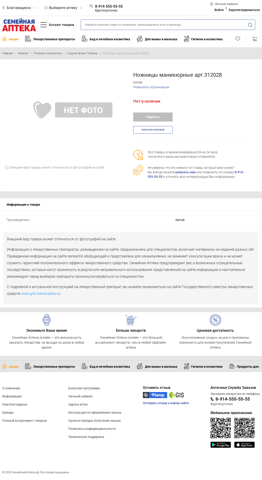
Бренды (8, 412)
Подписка (153, 117)
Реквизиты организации (151, 87)
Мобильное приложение (231, 413)
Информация (12, 396)
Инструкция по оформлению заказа (94, 412)
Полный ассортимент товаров (24, 420)
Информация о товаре (23, 204)
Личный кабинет (80, 396)
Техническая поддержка (86, 437)
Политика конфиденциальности (92, 428)
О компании (11, 388)
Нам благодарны (14, 404)
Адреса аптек (78, 404)
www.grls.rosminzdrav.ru (40, 293)
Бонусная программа (84, 388)
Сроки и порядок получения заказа (94, 420)
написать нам (185, 172)
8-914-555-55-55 (232, 399)
